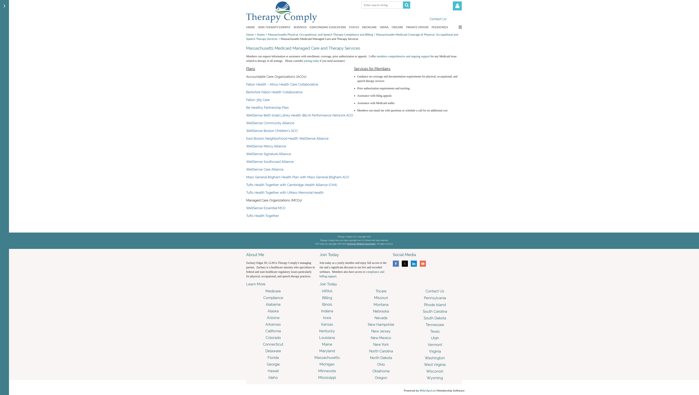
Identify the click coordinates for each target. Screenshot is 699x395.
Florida (273, 357)
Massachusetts (327, 357)
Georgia (273, 364)
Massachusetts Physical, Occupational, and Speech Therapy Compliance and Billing (320, 34)
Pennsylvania (435, 298)
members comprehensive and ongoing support (403, 56)
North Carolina (381, 351)
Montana (381, 304)
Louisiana (327, 338)
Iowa (327, 318)
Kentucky (327, 331)
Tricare (381, 291)
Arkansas (273, 324)
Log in (457, 5)
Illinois (327, 304)
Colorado (273, 338)
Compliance (273, 298)
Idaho (273, 377)
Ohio (381, 364)
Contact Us (438, 19)
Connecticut (273, 344)
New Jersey (381, 331)
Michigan (327, 364)
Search (406, 5)
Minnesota (327, 371)
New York (381, 344)
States (261, 34)
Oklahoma (381, 371)
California (273, 331)
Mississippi (327, 377)
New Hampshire (381, 324)
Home (250, 34)
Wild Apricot (428, 390)
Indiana (327, 311)
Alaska (273, 311)
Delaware (273, 351)
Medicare (273, 291)
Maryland (327, 351)
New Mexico (381, 338)
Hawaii (273, 371)
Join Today (328, 284)
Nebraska (381, 311)
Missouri (381, 298)
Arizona (273, 318)
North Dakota (381, 358)
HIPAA (327, 291)
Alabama (273, 304)
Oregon (381, 378)
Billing (327, 298)
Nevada (380, 318)
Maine (327, 344)
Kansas (327, 324)
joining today (311, 60)
